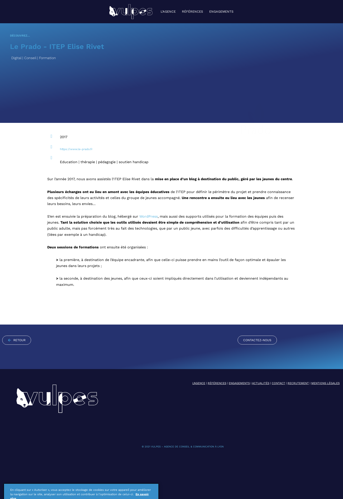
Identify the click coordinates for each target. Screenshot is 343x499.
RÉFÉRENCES (217, 383)
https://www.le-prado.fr (76, 149)
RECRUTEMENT (298, 383)
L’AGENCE (198, 383)
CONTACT (278, 383)
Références (192, 11)
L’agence (168, 11)
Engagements (221, 11)
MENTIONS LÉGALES (325, 383)
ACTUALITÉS (260, 383)
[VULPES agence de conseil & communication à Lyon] (131, 11)
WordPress (148, 216)
